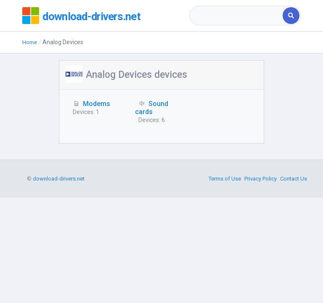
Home (30, 42)
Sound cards (151, 108)
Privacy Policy (260, 275)
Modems (96, 104)
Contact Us (293, 275)
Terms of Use (225, 275)
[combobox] (237, 15)
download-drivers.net (98, 16)
